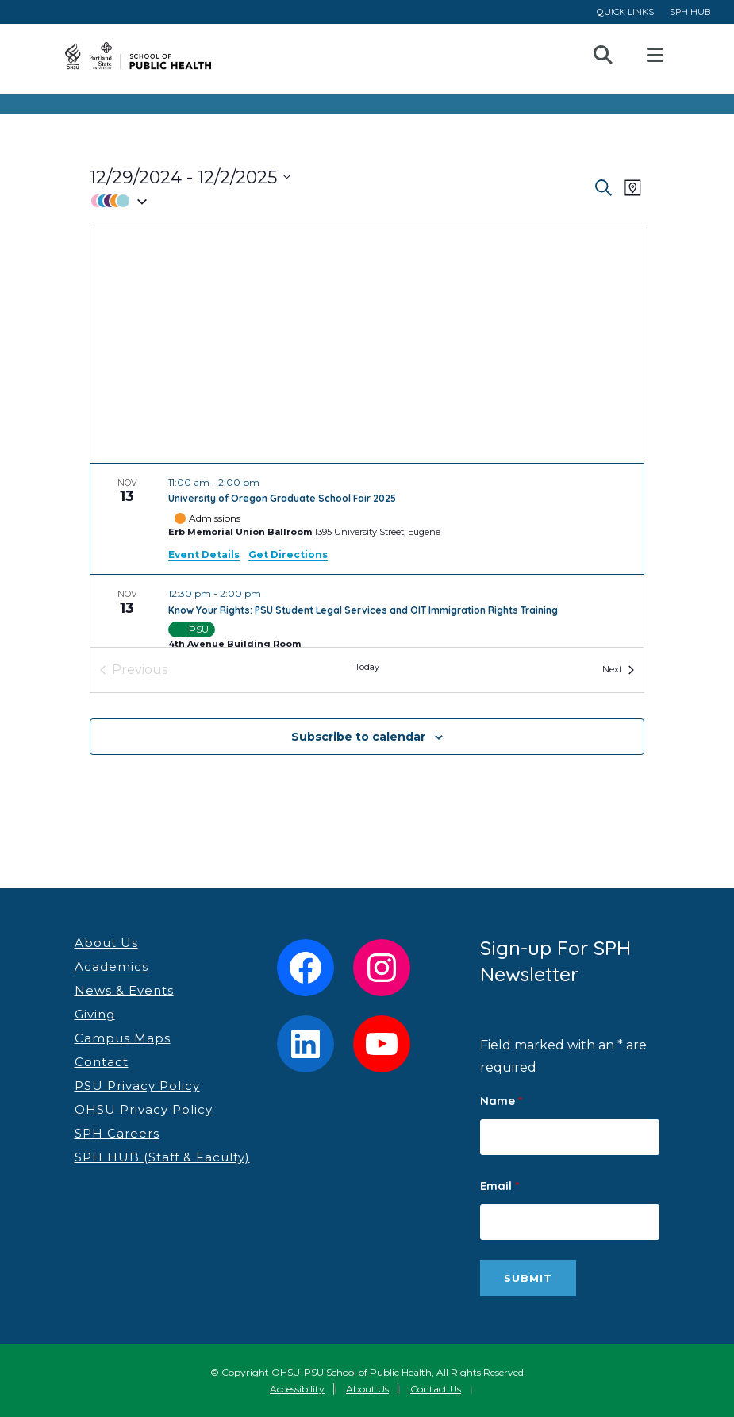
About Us (106, 942)
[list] (367, 555)
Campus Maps (123, 1037)
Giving (95, 1014)
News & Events (124, 990)
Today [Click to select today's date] (367, 666)
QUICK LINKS (625, 11)
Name (501, 1100)
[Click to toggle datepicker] (190, 177)
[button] (341, 201)
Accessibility (297, 1389)
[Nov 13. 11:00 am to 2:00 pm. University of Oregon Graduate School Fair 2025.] (367, 519)
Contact (102, 1061)
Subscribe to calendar (358, 737)
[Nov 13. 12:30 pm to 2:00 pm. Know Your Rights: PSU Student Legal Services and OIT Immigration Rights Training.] (367, 620)
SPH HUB (690, 11)
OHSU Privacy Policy (144, 1109)
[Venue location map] (367, 344)
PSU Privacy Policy (137, 1085)
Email (499, 1185)
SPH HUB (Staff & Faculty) (162, 1157)
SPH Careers (117, 1133)
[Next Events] (618, 670)
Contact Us (435, 1389)
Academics (111, 966)
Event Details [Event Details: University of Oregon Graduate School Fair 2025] (204, 554)
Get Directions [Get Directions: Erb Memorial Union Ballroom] (288, 554)
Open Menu (654, 55)
